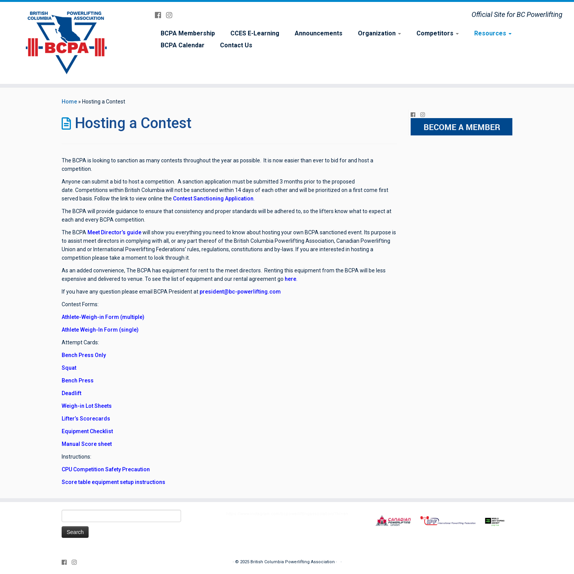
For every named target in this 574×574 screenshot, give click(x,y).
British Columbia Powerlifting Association (292, 561)
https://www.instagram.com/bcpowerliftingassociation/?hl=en (287, 513)
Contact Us (236, 45)
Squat (69, 368)
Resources (493, 33)
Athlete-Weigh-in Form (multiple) (103, 317)
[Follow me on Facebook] (160, 15)
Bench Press (78, 380)
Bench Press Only (84, 355)
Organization (379, 33)
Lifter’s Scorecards (86, 418)
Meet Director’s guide (114, 232)
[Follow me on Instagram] (171, 15)
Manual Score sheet (87, 444)
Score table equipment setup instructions (113, 482)
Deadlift (71, 393)
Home (69, 101)
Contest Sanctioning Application (213, 198)
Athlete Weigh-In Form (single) (100, 330)
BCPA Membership (188, 33)
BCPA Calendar (183, 45)
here (290, 279)
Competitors (437, 33)
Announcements (318, 33)
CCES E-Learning (254, 33)
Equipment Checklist (87, 431)
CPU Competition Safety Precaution (106, 469)
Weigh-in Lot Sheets (87, 406)
